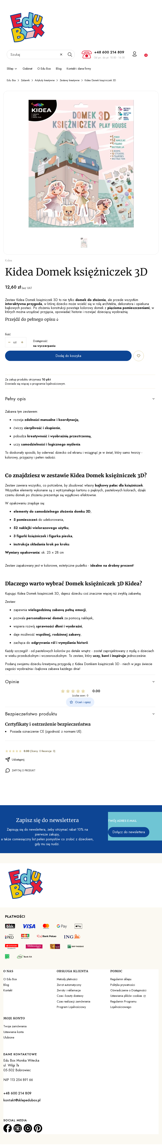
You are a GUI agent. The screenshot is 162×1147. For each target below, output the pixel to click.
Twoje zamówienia (15, 1026)
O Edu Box (10, 979)
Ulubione (8, 1037)
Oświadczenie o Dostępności (128, 990)
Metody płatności (67, 979)
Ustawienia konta (13, 1032)
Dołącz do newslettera (128, 832)
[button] (70, 54)
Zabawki (25, 80)
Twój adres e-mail (122, 821)
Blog (6, 985)
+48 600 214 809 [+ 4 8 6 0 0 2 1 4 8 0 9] (109, 52)
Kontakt (7, 990)
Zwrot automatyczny (69, 985)
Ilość (8, 334)
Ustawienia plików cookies (126, 996)
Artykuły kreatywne (45, 80)
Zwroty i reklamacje (69, 990)
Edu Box (11, 80)
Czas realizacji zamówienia (73, 1001)
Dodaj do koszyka (68, 355)
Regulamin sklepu (120, 979)
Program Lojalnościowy (71, 1007)
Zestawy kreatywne (70, 80)
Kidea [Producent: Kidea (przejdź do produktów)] (8, 260)
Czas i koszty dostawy (70, 996)
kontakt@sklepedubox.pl (21, 1100)
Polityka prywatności (122, 985)
